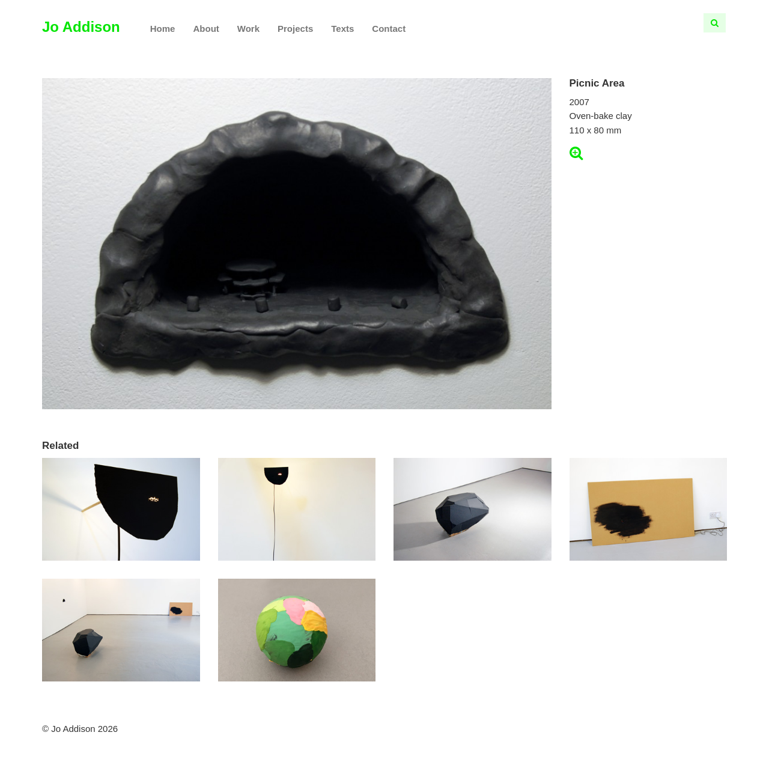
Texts (342, 28)
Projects (295, 28)
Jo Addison (81, 27)
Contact (389, 28)
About (206, 28)
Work (248, 28)
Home (162, 28)
